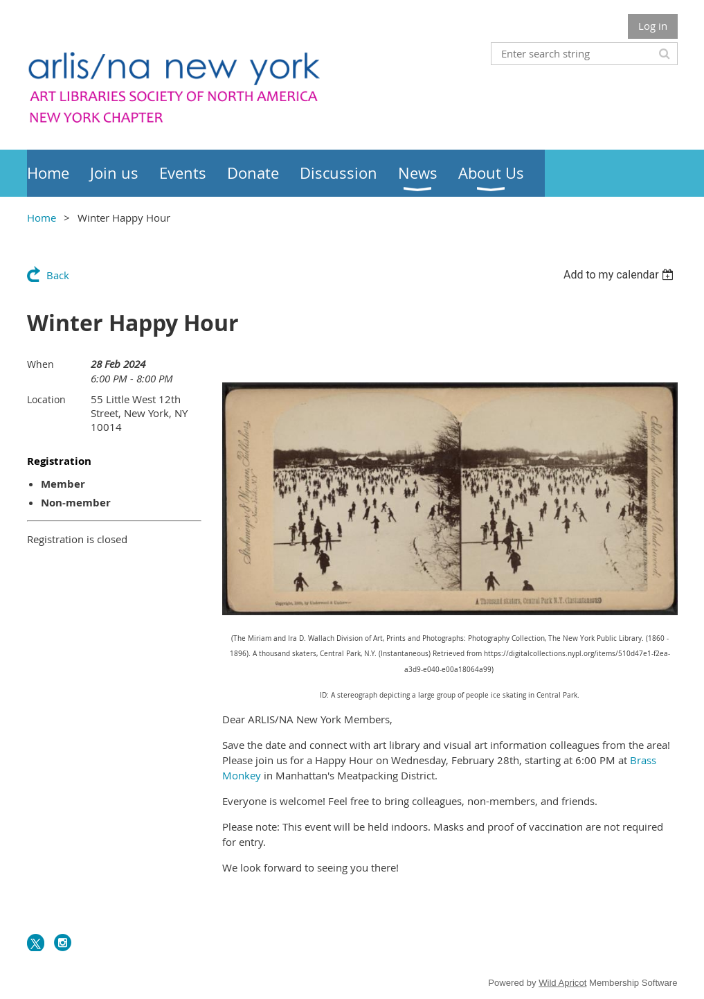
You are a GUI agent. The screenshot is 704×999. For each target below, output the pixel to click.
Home (41, 217)
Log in (652, 26)
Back (57, 275)
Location (46, 399)
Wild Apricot (562, 983)
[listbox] (620, 274)
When (40, 364)
